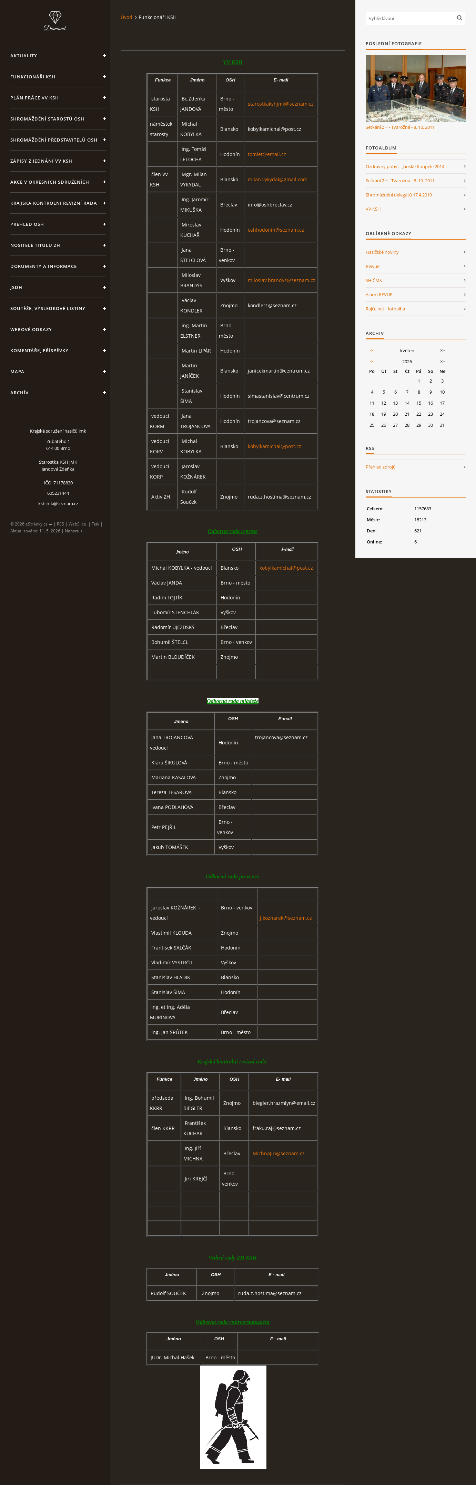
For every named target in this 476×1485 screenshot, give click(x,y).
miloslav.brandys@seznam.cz (281, 280)
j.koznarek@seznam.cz (286, 918)
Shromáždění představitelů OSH (54, 140)
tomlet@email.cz (267, 154)
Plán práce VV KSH (34, 98)
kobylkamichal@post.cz (274, 446)
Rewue (372, 266)
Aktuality (23, 55)
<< (371, 350)
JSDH (16, 287)
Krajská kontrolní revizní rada (53, 203)
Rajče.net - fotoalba (385, 309)
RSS (60, 524)
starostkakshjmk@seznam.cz (281, 103)
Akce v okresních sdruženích (49, 182)
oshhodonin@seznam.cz (276, 229)
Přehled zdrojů (381, 467)
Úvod (126, 17)
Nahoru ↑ (73, 531)
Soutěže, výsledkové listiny (47, 308)
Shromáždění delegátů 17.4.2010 (399, 195)
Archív (19, 392)
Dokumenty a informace (43, 266)
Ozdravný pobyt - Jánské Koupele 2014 (405, 166)
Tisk (95, 524)
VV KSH (373, 209)
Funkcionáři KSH (32, 77)
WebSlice (77, 524)
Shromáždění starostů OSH (47, 119)
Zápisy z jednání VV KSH (41, 161)
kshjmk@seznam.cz (58, 503)
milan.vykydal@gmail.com (277, 179)
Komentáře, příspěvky (39, 350)
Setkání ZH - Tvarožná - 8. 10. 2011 (400, 127)
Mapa (17, 371)
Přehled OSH (27, 224)
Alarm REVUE (379, 294)
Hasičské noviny (382, 252)
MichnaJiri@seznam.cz (279, 1153)
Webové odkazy (31, 329)
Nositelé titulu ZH (35, 245)
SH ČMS (374, 280)
